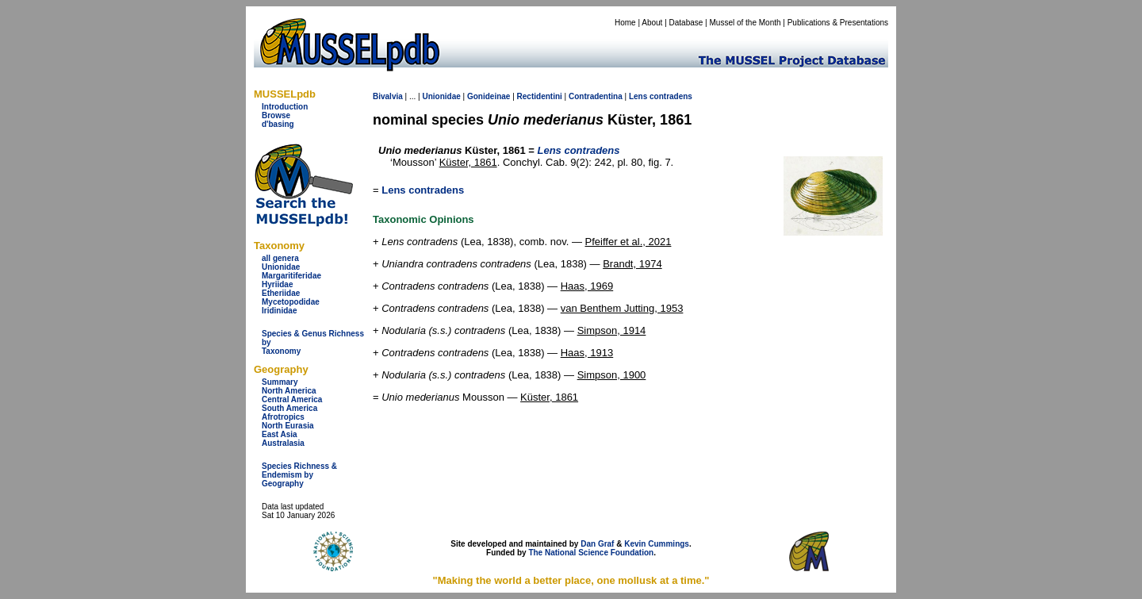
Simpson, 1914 (611, 330)
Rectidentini (539, 96)
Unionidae (281, 267)
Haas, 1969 (587, 286)
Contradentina (596, 96)
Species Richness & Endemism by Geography (299, 475)
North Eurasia (288, 425)
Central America (292, 399)
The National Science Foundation (590, 552)
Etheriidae (281, 293)
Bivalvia (388, 96)
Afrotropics (283, 417)
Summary (280, 382)
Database (686, 22)
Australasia (283, 443)
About (652, 22)
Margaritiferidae (291, 275)
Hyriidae (277, 284)
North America (289, 390)
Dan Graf (597, 543)
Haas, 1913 (587, 353)
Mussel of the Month (745, 22)
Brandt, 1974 (632, 264)
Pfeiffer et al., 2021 (628, 242)
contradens (671, 96)
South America (289, 408)
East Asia (279, 434)
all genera (280, 258)
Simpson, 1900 (611, 375)
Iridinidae (279, 310)
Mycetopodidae (291, 302)
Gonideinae (488, 96)
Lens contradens (422, 190)
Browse (276, 115)
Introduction (285, 106)
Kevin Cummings (656, 543)
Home (625, 22)
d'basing (278, 124)
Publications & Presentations (838, 22)
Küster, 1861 (468, 162)
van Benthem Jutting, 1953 (622, 308)
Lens (638, 96)
